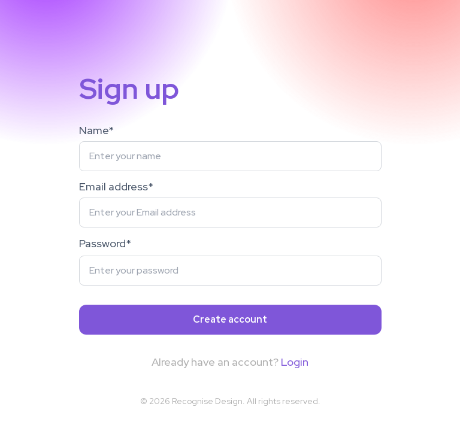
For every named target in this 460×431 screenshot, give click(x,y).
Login (294, 362)
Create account (230, 319)
